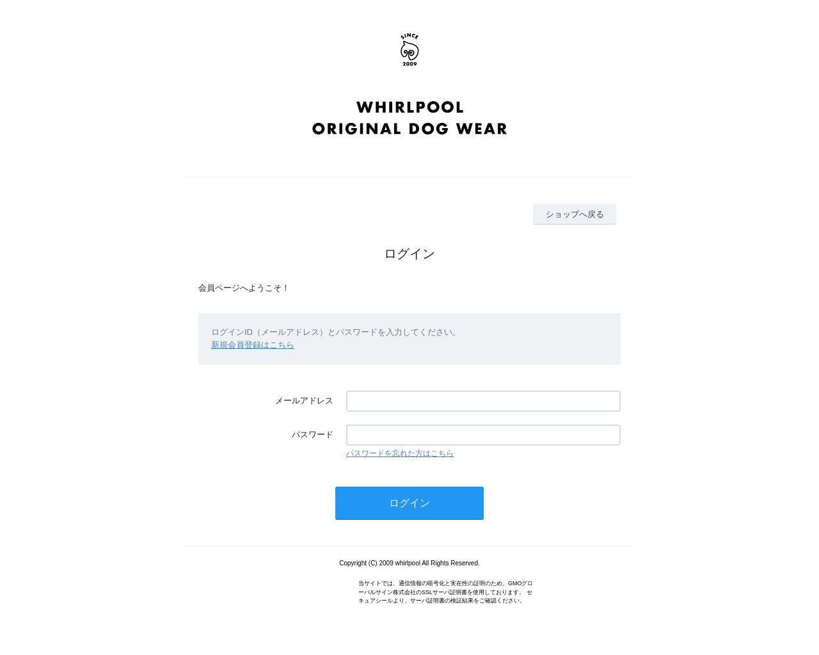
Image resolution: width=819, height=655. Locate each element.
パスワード (312, 434)
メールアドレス (304, 400)
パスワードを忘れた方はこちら (400, 453)
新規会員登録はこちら (252, 345)
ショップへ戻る (575, 214)
